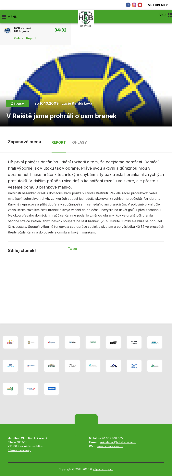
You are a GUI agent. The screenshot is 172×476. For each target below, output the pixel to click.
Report (31, 38)
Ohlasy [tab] (79, 142)
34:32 (60, 30)
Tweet (72, 249)
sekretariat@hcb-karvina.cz (118, 442)
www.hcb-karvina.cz (110, 446)
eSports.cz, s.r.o (103, 469)
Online (18, 38)
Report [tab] (59, 142)
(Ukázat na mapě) (19, 450)
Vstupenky (155, 5)
